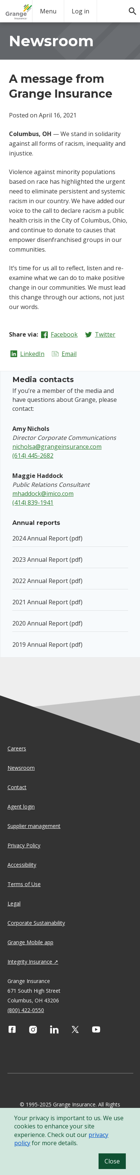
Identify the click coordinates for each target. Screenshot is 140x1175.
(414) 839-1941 (32, 502)
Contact (17, 787)
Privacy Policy (23, 845)
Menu (48, 11)
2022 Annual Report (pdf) (47, 581)
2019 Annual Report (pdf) (47, 644)
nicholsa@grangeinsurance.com (57, 446)
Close (112, 1161)
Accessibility (21, 864)
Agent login (21, 806)
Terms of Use (24, 884)
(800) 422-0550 (25, 1010)
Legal (14, 903)
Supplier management (33, 825)
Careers (16, 748)
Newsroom (21, 767)
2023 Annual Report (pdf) (47, 559)
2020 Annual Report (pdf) (47, 623)
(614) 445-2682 (32, 455)
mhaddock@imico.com (43, 493)
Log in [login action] (80, 11)
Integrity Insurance (29, 961)
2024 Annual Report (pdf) (47, 538)
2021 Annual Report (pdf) (47, 602)
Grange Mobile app (30, 942)
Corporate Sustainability (36, 922)
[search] (129, 7)
